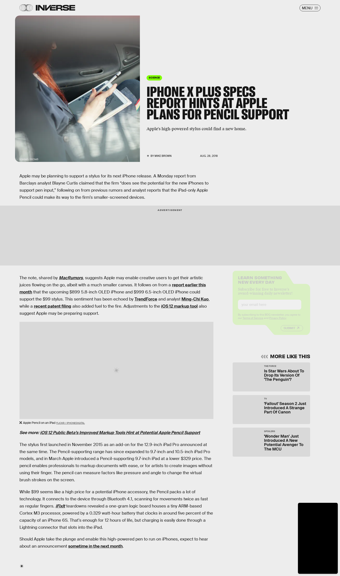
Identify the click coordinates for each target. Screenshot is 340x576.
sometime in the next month (95, 546)
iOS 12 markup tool (179, 306)
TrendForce (146, 299)
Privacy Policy (277, 321)
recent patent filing (52, 306)
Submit (289, 332)
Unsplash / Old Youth (28, 159)
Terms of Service (253, 321)
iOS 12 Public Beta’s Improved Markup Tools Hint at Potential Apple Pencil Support (120, 432)
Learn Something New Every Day (260, 283)
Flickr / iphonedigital (70, 423)
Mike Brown (163, 156)
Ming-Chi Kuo (195, 299)
